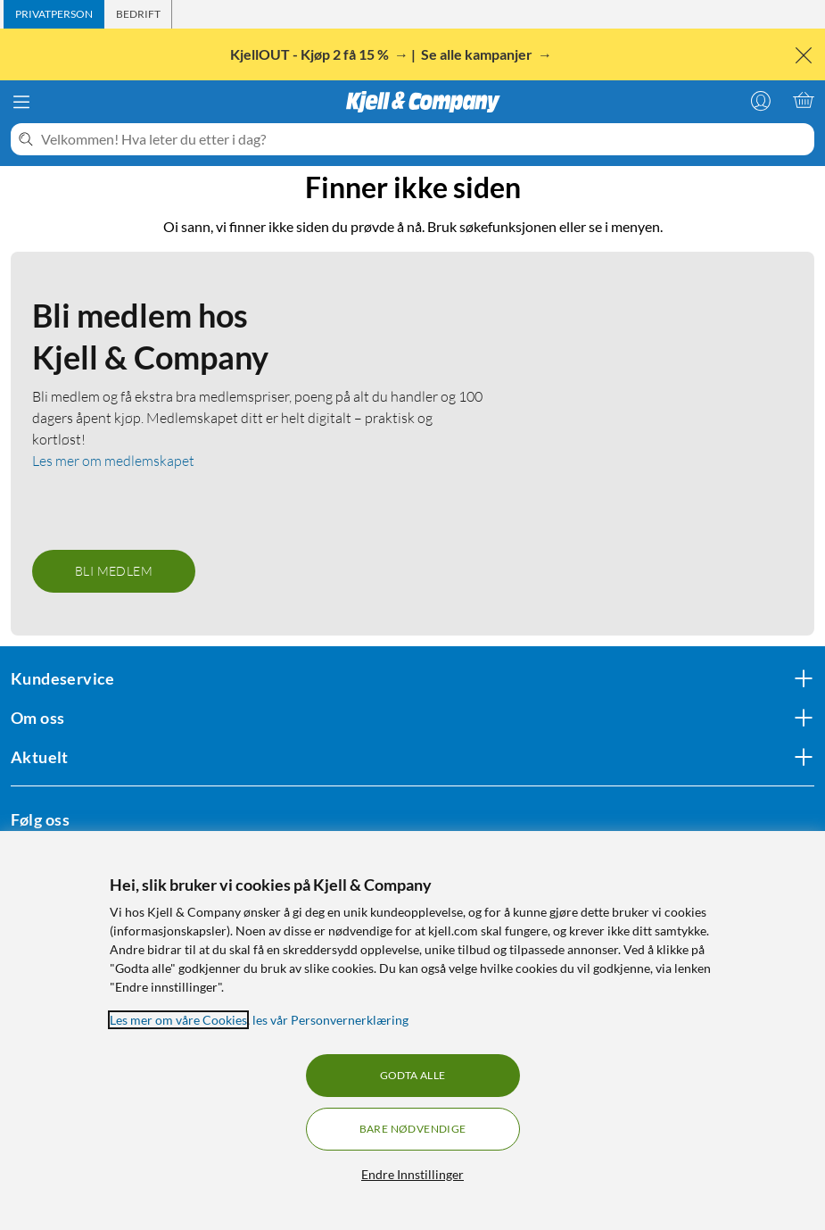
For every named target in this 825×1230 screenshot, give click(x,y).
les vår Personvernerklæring (330, 1019)
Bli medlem (114, 570)
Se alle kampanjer (478, 54)
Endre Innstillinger (412, 1174)
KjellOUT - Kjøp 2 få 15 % (311, 54)
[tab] (54, 14)
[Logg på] (760, 100)
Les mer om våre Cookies (178, 1019)
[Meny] (21, 101)
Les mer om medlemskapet (113, 461)
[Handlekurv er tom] (803, 100)
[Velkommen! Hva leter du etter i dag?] (424, 139)
